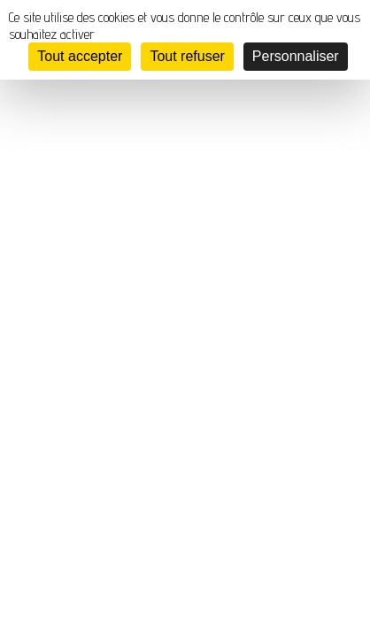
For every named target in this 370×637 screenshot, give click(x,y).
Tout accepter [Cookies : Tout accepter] (79, 56)
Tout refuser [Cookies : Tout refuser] (187, 56)
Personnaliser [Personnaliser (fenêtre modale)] (295, 56)
